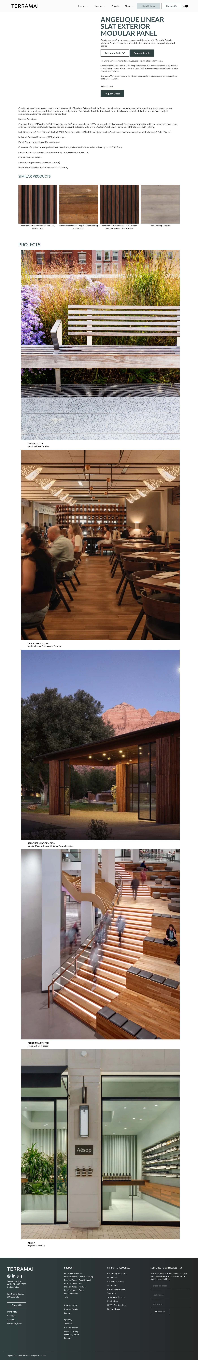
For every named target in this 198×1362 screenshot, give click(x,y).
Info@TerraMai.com (15, 1294)
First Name (156, 1290)
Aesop (31, 1243)
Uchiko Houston (38, 643)
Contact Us (171, 6)
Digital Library (148, 6)
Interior (85, 6)
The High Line (35, 443)
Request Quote (112, 93)
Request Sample (142, 53)
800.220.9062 (13, 1297)
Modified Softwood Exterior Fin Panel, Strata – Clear (38, 227)
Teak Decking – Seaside (160, 225)
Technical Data (115, 53)
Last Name (156, 1299)
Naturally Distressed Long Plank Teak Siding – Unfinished (78, 227)
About (131, 6)
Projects (115, 6)
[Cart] (183, 6)
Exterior (101, 6)
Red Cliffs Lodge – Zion (41, 843)
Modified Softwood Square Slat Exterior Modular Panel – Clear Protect (119, 227)
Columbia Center (38, 1043)
